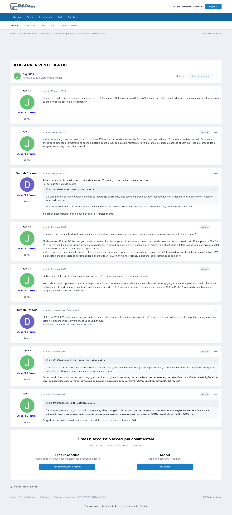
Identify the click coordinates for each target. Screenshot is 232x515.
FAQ (43, 25)
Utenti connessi (69, 25)
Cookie (144, 506)
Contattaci (131, 506)
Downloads (29, 25)
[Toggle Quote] (47, 189)
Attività (30, 17)
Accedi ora (165, 466)
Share (180, 76)
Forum (14, 25)
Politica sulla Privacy (112, 506)
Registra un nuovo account (67, 466)
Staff (53, 25)
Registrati (213, 6)
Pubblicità (73, 17)
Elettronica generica (51, 77)
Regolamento (46, 17)
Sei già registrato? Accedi (188, 6)
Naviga (17, 18)
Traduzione (91, 506)
